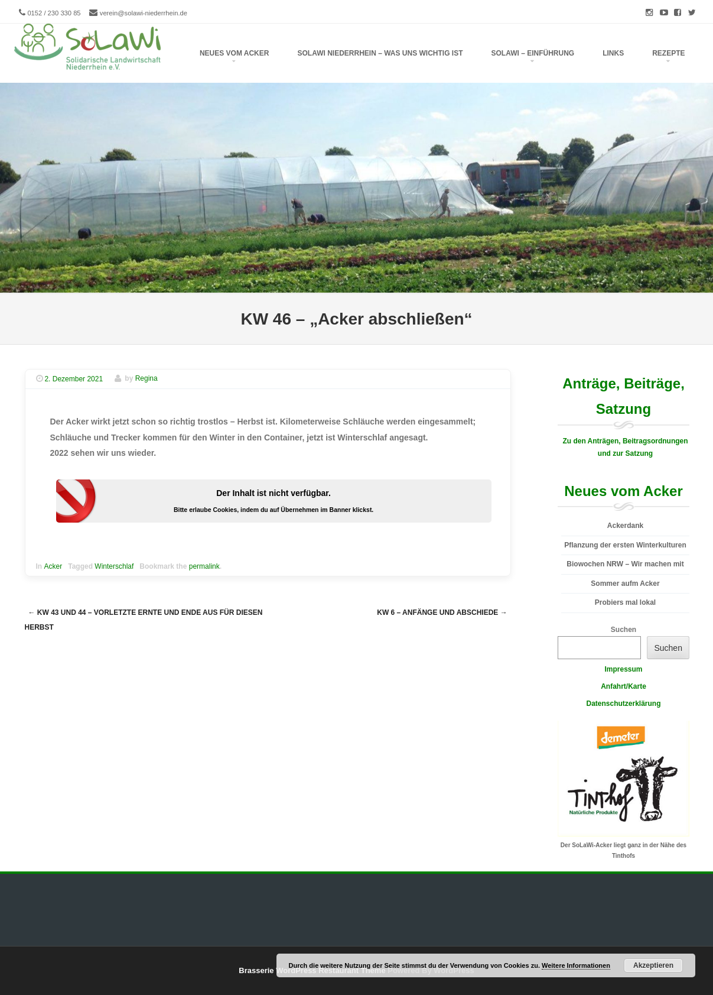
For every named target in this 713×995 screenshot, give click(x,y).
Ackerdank (625, 525)
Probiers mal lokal (625, 602)
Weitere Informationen (576, 965)
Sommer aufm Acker (625, 583)
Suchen (623, 629)
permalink (204, 566)
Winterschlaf (114, 566)
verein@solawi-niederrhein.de (143, 13)
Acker (53, 566)
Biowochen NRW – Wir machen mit (625, 564)
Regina (146, 379)
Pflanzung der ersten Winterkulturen (625, 545)
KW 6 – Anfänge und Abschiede (442, 612)
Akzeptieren (653, 965)
